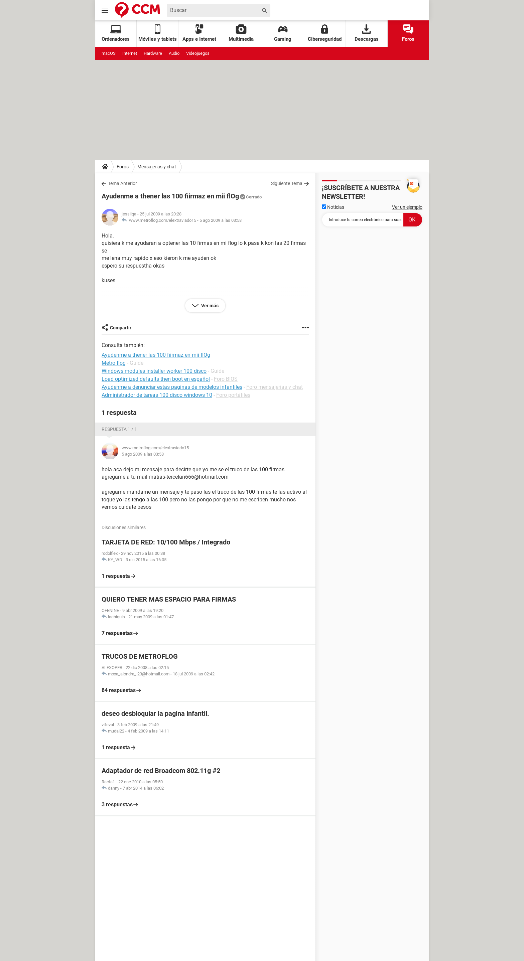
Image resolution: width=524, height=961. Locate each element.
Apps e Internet (199, 33)
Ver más (209, 305)
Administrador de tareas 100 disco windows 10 (157, 395)
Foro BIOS (226, 379)
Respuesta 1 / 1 (119, 429)
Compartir (120, 327)
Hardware (153, 53)
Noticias (333, 207)
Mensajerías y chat (156, 166)
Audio (174, 53)
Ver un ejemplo (407, 207)
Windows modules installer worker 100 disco (154, 371)
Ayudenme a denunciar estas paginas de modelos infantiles (172, 387)
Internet (129, 53)
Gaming (282, 33)
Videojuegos (198, 53)
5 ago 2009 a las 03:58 (221, 220)
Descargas (367, 33)
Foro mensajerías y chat (274, 387)
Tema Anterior (122, 183)
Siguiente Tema (286, 183)
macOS (109, 53)
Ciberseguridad (325, 33)
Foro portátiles (233, 395)
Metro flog (114, 363)
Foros (408, 33)
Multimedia (241, 33)
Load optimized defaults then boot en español (156, 379)
